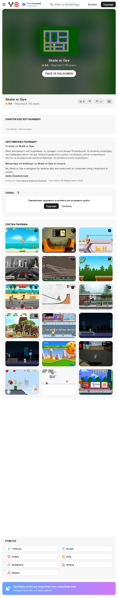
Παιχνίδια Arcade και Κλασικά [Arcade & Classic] (31, 180)
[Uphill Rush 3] (22, 325)
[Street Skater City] (96, 325)
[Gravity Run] (59, 353)
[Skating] (86, 565)
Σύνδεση (67, 206)
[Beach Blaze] (22, 297)
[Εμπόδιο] (31, 573)
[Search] (51, 4)
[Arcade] (86, 549)
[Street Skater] (22, 353)
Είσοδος (92, 4)
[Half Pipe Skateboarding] (59, 240)
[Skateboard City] (96, 297)
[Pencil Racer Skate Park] (59, 297)
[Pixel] (86, 557)
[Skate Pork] (59, 382)
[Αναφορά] (99, 101)
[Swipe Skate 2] (96, 353)
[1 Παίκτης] (31, 549)
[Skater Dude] (59, 325)
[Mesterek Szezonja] (96, 268)
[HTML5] (31, 557)
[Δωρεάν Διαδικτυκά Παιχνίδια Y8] (14, 4)
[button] (16, 175)
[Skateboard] (31, 565)
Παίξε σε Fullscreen (59, 73)
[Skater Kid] (22, 382)
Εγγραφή (108, 4)
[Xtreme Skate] (96, 240)
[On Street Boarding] (22, 268)
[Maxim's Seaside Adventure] (22, 240)
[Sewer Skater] (59, 268)
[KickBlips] (96, 382)
